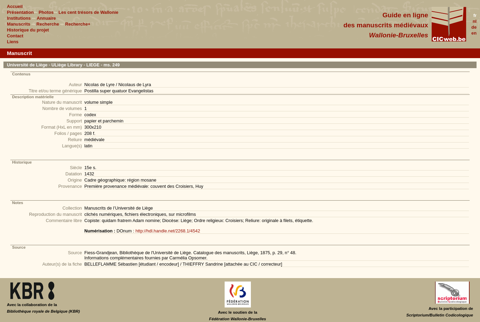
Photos (46, 12)
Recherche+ (78, 24)
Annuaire (46, 18)
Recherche (47, 24)
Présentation (20, 12)
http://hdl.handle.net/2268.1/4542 (167, 230)
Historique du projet (28, 30)
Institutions (19, 18)
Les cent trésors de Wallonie (88, 12)
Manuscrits (18, 24)
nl (475, 21)
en (474, 33)
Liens (12, 41)
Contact (15, 35)
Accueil (15, 6)
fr (475, 15)
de (474, 27)
